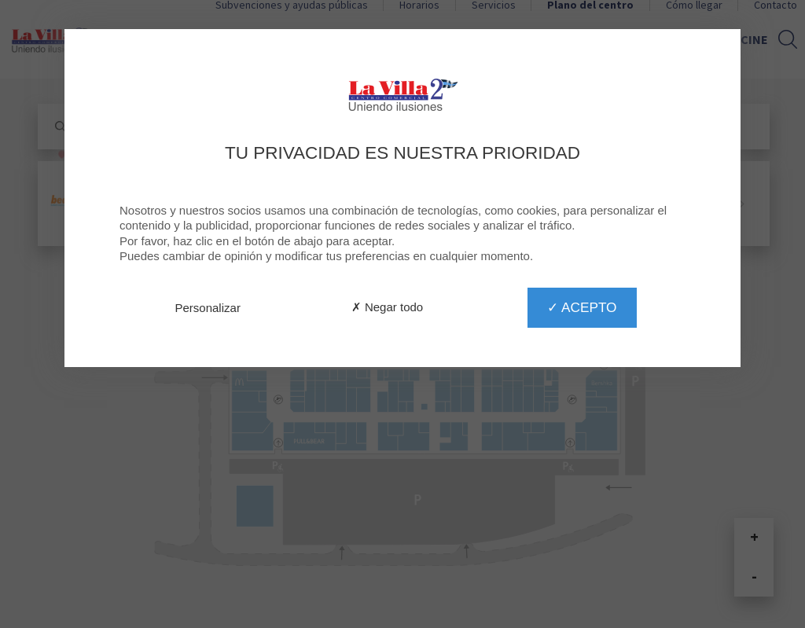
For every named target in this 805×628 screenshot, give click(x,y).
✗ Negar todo (387, 307)
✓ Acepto (581, 307)
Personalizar (208, 307)
